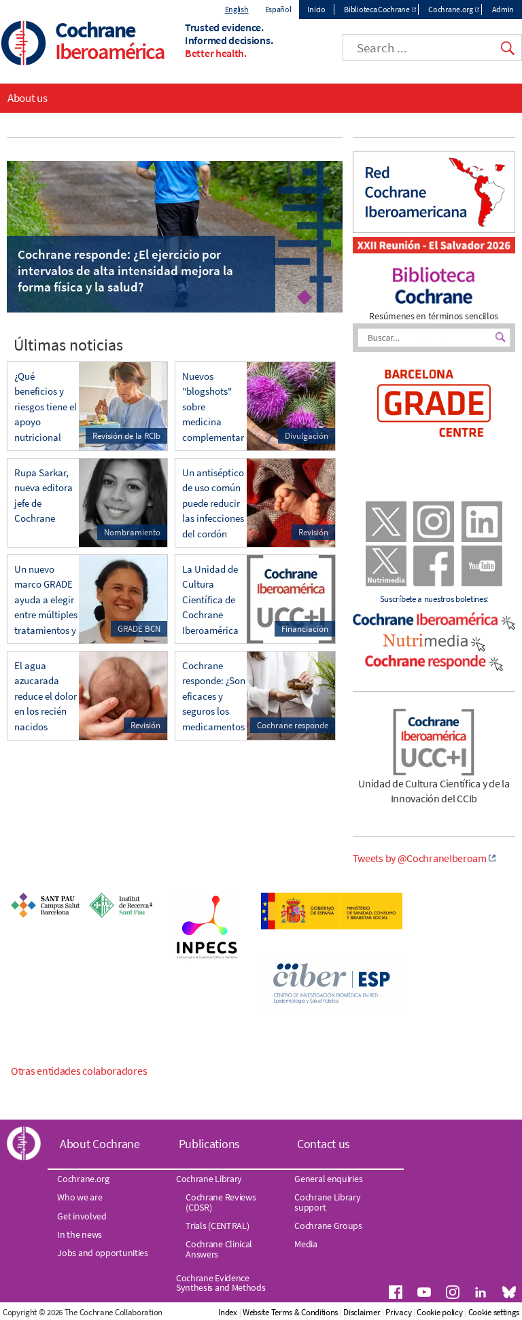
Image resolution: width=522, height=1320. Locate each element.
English (237, 9)
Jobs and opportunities (102, 1253)
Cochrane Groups (328, 1225)
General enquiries (328, 1179)
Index (227, 1312)
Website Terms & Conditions (290, 1312)
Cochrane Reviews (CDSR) (221, 1202)
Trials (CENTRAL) (217, 1225)
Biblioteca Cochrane (376, 9)
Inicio (316, 9)
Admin (503, 9)
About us (27, 97)
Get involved (81, 1216)
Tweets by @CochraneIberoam (420, 858)
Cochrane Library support (327, 1202)
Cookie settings (494, 1312)
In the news (79, 1234)
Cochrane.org (450, 9)
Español (278, 9)
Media (305, 1244)
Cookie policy (439, 1312)
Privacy (398, 1312)
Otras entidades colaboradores (79, 1070)
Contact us (323, 1144)
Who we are (79, 1197)
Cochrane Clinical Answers (219, 1249)
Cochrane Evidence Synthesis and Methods (221, 1283)
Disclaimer (361, 1312)
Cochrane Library (209, 1179)
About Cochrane (100, 1144)
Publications (209, 1144)
